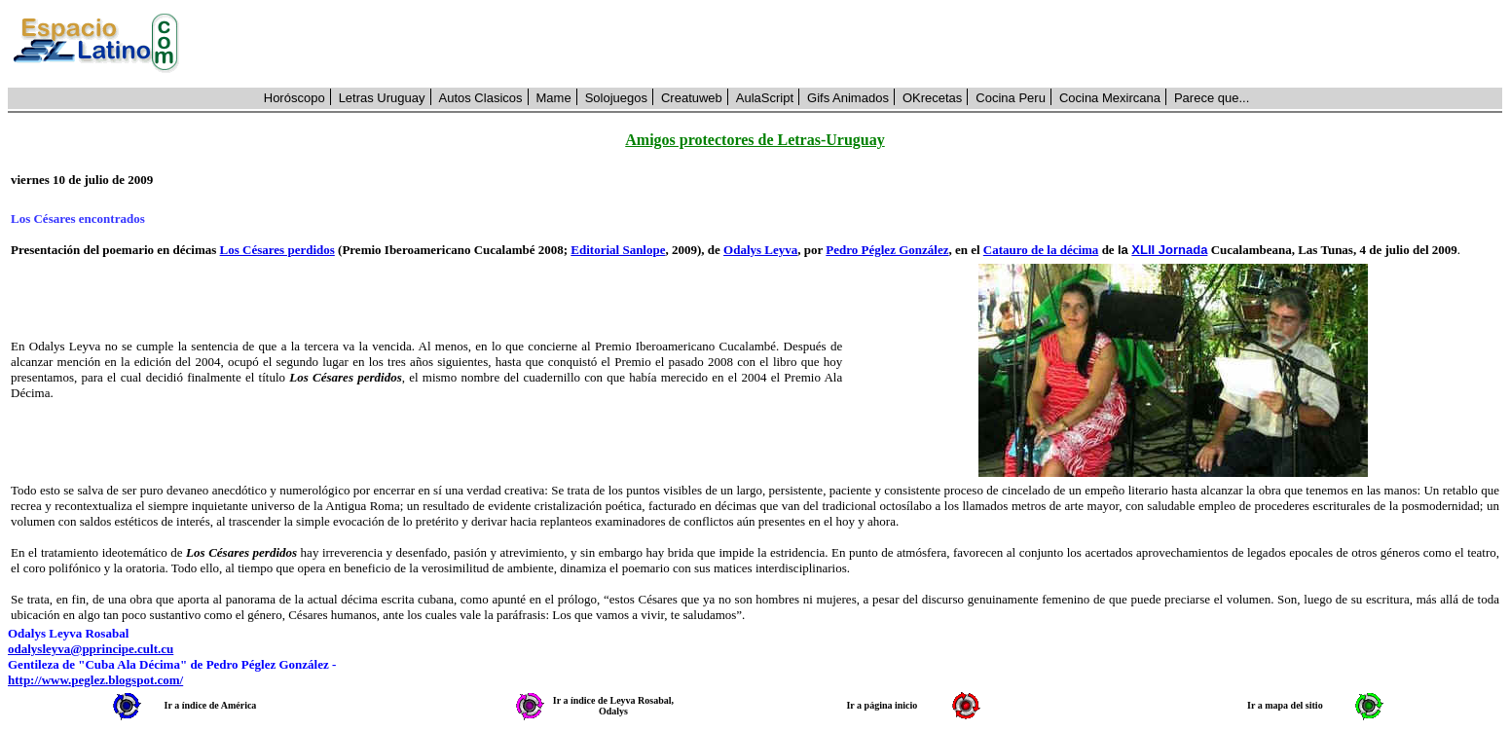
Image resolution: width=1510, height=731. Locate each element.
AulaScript (764, 98)
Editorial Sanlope (618, 249)
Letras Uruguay (382, 98)
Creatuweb (691, 98)
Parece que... (1211, 98)
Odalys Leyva (760, 249)
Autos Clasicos (481, 98)
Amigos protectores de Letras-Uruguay (754, 139)
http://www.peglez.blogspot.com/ (95, 680)
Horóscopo (294, 98)
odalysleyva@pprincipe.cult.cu (90, 648)
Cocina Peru (1011, 98)
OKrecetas (932, 98)
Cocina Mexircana (1109, 98)
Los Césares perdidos (277, 249)
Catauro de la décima (1041, 249)
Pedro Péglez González (887, 249)
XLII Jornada (1169, 249)
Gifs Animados (848, 98)
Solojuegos (616, 98)
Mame (553, 98)
